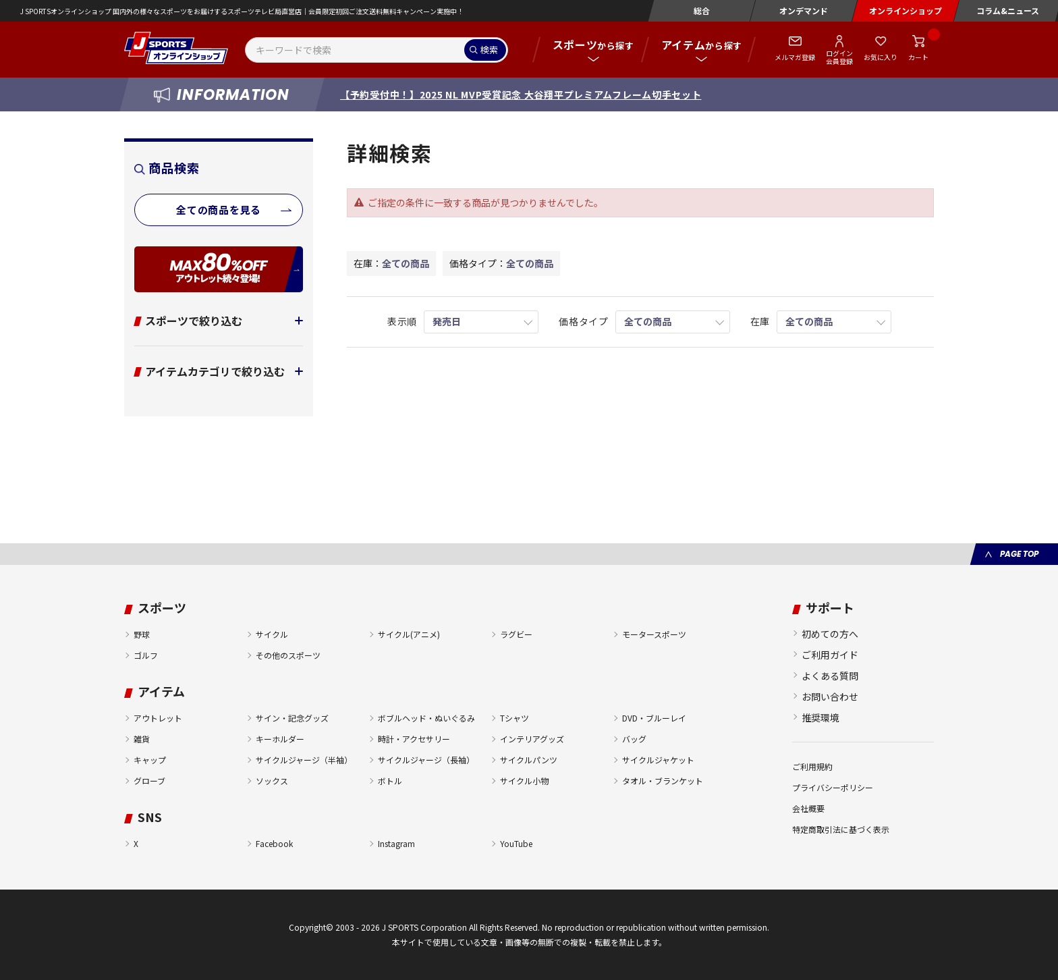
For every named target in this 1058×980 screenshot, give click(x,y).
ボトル (390, 780)
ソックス (272, 780)
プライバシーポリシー (832, 787)
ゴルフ (146, 655)
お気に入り (880, 57)
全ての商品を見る (218, 209)
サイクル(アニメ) (409, 634)
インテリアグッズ (532, 738)
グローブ (149, 780)
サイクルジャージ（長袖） (426, 759)
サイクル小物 (524, 780)
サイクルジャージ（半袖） (304, 759)
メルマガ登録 (795, 57)
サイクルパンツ (528, 759)
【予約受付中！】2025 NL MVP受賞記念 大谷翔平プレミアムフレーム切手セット (520, 94)
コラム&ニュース (1007, 10)
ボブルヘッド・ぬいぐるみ (426, 718)
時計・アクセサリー (414, 738)
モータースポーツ (654, 634)
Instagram (396, 843)
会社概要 (808, 808)
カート (918, 57)
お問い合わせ (830, 696)
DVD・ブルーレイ (654, 718)
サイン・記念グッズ (292, 718)
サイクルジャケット (658, 759)
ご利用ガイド (830, 654)
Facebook (274, 843)
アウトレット (158, 718)
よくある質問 (830, 675)
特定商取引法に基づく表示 (840, 829)
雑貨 (142, 738)
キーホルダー (280, 738)
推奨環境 (820, 717)
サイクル (272, 634)
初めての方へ (830, 634)
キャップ (150, 759)
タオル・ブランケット (662, 780)
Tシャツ (514, 718)
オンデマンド (803, 10)
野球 (142, 634)
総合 (702, 10)
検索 (489, 49)
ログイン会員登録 (839, 56)
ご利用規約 (812, 766)
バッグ (634, 738)
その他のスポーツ (288, 655)
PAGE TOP (1019, 554)
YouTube (516, 843)
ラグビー (516, 634)
